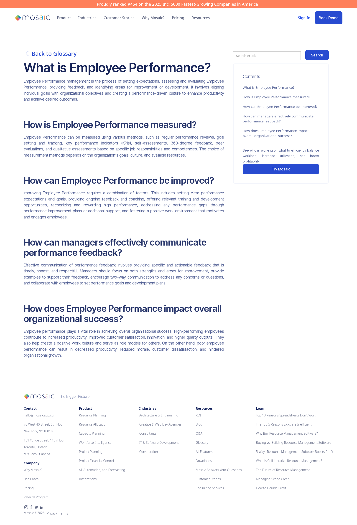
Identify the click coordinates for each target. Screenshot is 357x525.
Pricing (178, 17)
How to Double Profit (271, 488)
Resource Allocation (93, 424)
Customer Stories (119, 17)
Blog (199, 424)
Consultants (147, 433)
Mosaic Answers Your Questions (219, 470)
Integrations (88, 479)
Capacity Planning (92, 433)
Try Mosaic (281, 169)
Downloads (204, 461)
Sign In (304, 17)
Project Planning (90, 451)
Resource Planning (92, 415)
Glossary (202, 442)
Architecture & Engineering (158, 415)
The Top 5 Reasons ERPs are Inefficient (283, 424)
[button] (63, 17)
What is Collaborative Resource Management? (289, 461)
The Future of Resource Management (283, 470)
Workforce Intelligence (95, 442)
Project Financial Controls (97, 461)
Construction (148, 451)
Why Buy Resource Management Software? (287, 433)
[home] (32, 17)
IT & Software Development (159, 442)
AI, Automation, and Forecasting (102, 470)
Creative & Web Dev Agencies (160, 424)
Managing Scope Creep (273, 479)
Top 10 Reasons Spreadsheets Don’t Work (286, 415)
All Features (204, 451)
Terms (63, 513)
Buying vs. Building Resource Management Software (293, 442)
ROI (198, 415)
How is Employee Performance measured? (276, 97)
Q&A (199, 433)
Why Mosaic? (153, 17)
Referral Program (36, 497)
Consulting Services (210, 488)
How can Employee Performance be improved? (280, 106)
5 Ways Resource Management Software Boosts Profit (294, 451)
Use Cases (31, 479)
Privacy (52, 513)
